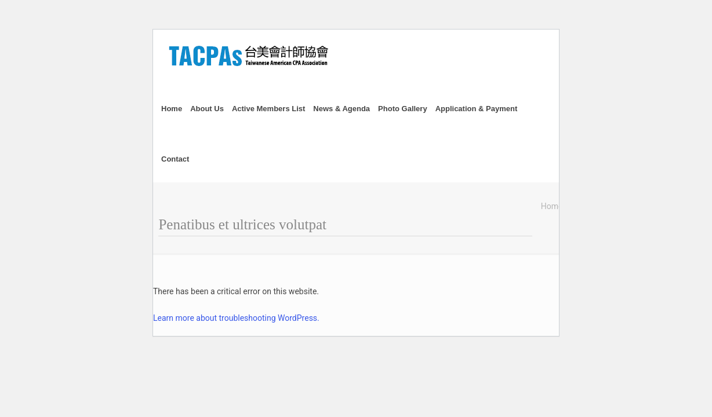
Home (552, 206)
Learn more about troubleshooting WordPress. (236, 318)
